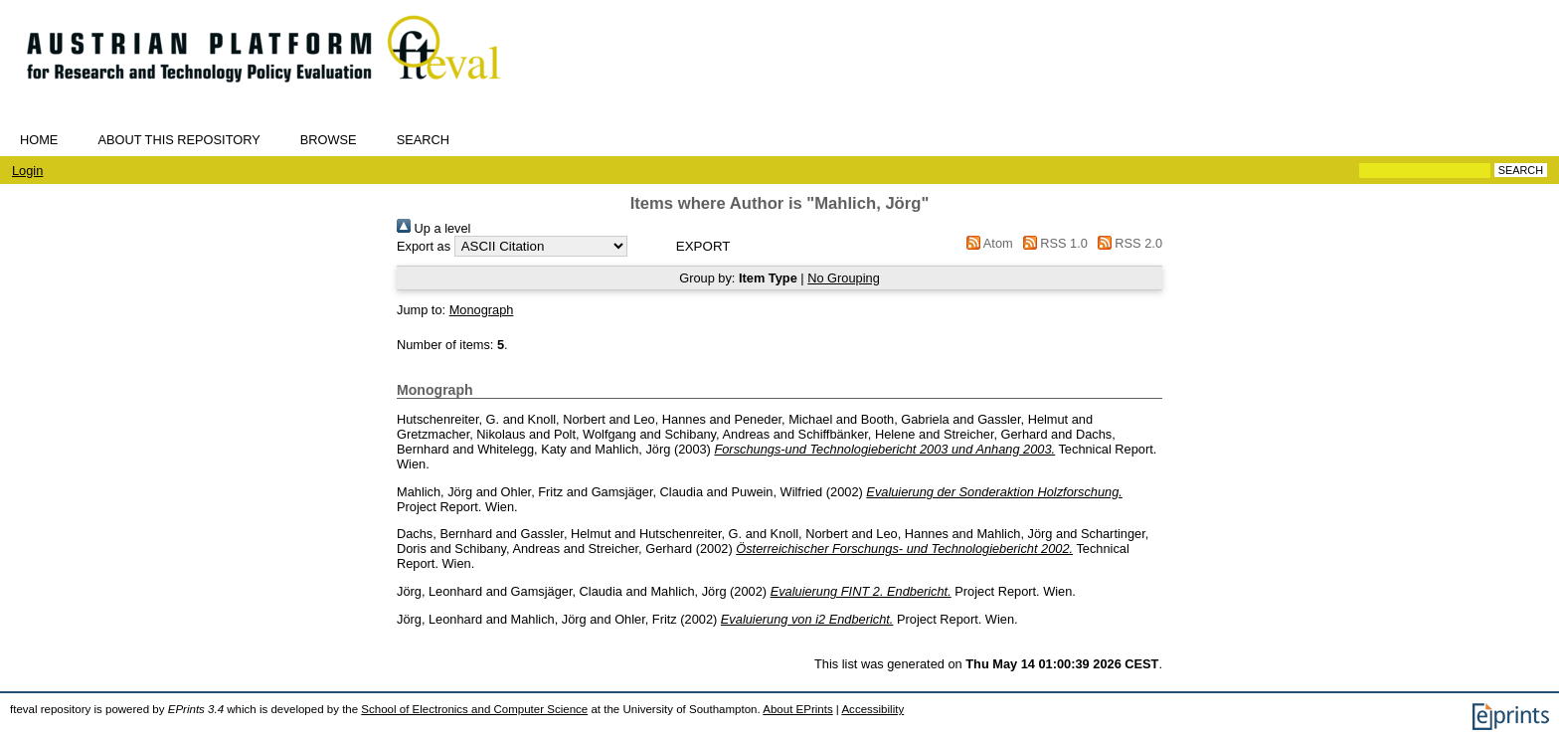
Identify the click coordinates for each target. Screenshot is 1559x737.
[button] (703, 246)
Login (27, 170)
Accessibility (872, 709)
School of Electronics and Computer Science (474, 709)
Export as (423, 246)
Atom (986, 243)
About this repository (178, 139)
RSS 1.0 (1052, 243)
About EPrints (797, 709)
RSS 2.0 (1126, 243)
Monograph (481, 309)
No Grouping (843, 278)
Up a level (433, 228)
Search (423, 139)
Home (39, 139)
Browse (328, 139)
